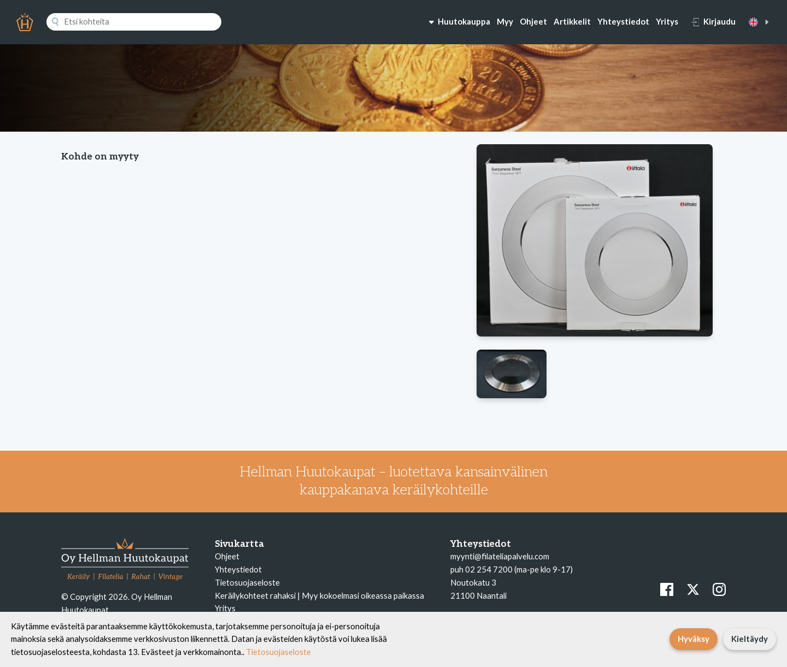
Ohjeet (533, 21)
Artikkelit (572, 21)
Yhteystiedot (623, 21)
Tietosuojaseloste (247, 582)
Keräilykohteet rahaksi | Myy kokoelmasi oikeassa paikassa (319, 595)
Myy (505, 21)
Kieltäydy (749, 639)
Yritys (667, 21)
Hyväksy (693, 639)
